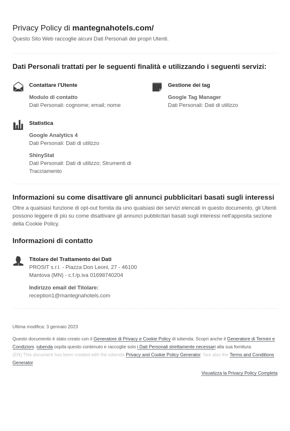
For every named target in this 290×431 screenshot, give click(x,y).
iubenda (45, 346)
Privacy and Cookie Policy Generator (163, 354)
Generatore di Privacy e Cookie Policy (131, 338)
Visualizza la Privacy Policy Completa (239, 373)
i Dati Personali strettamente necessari (176, 346)
